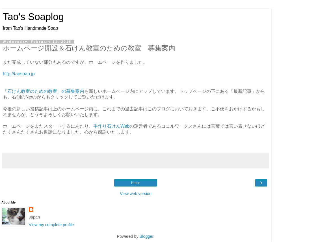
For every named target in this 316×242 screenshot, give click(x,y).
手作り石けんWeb (111, 126)
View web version (135, 193)
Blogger (146, 236)
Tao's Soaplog (33, 16)
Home (135, 183)
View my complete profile (51, 224)
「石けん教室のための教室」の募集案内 (43, 91)
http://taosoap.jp (19, 73)
